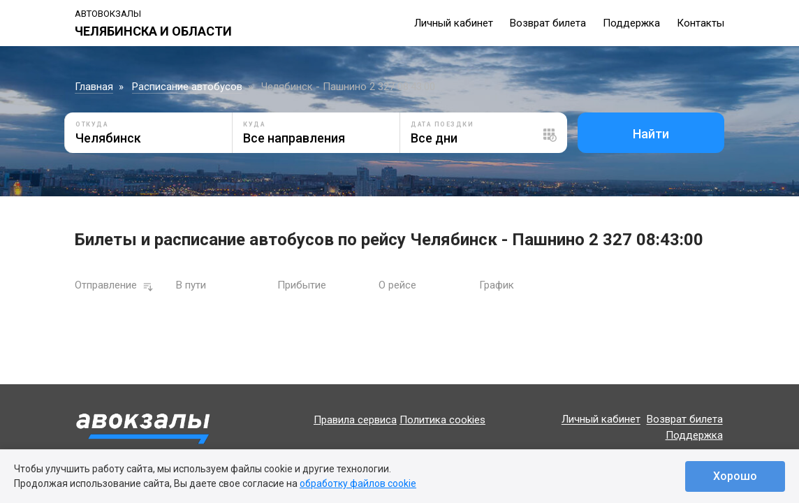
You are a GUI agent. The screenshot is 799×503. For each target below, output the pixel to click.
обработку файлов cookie (358, 483)
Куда (254, 124)
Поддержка (631, 23)
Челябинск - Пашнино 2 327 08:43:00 (348, 86)
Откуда (91, 124)
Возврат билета (548, 23)
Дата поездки (442, 124)
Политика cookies (442, 420)
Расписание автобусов (187, 86)
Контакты (700, 23)
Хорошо (735, 476)
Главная (94, 86)
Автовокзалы (108, 13)
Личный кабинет (453, 23)
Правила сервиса (355, 420)
